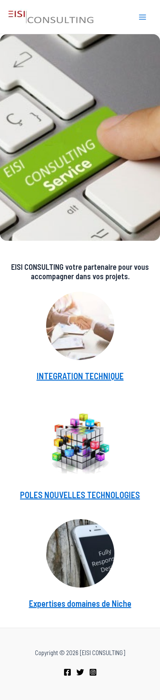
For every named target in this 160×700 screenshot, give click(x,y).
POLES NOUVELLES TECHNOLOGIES (80, 495)
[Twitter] (80, 672)
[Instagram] (93, 672)
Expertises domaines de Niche (80, 603)
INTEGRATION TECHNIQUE (80, 376)
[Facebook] (67, 672)
